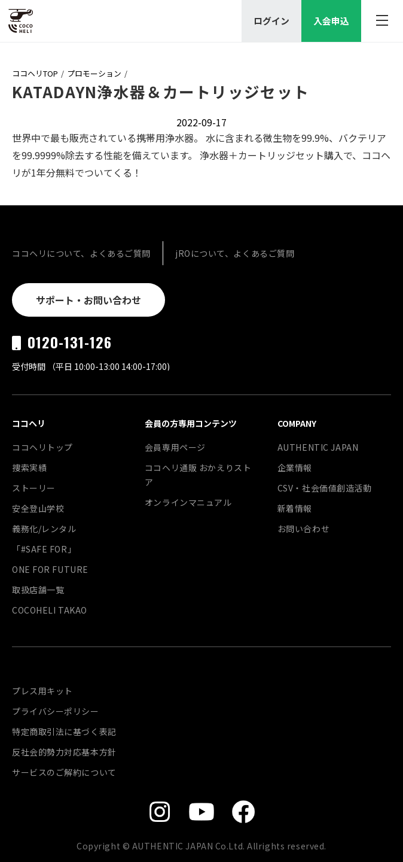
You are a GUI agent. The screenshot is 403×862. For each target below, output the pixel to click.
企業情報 (294, 468)
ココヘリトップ (42, 447)
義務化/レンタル (44, 529)
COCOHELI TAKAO (49, 610)
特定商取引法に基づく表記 (64, 731)
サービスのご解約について (64, 772)
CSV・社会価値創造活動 (324, 488)
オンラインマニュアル (188, 502)
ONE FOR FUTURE (50, 569)
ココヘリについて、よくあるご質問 (81, 253)
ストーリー (34, 488)
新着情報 (294, 508)
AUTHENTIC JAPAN (317, 447)
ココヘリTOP (35, 73)
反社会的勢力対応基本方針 (64, 752)
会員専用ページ (175, 447)
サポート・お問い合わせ (88, 300)
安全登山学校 (38, 508)
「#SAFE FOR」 (44, 549)
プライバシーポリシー (55, 711)
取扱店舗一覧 (38, 590)
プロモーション (94, 73)
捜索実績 (29, 468)
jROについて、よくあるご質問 (234, 253)
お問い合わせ (303, 529)
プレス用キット (42, 691)
